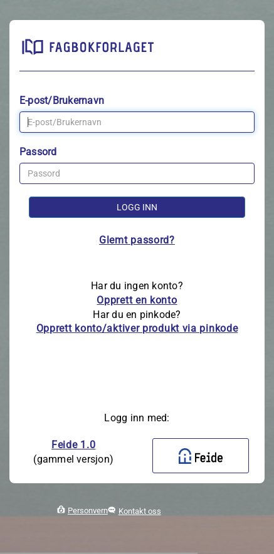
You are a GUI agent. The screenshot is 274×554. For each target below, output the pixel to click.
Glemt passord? (137, 240)
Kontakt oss (140, 511)
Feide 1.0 (73, 445)
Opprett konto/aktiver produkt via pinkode (137, 328)
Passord (38, 152)
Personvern (88, 510)
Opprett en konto (137, 300)
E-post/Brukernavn (61, 100)
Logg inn (137, 207)
